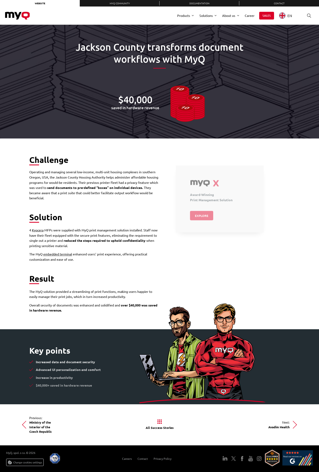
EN (285, 16)
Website (40, 3)
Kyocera (38, 230)
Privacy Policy (163, 458)
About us (228, 15)
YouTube (250, 458)
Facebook (242, 458)
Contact (279, 3)
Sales (266, 15)
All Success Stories (160, 428)
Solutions (206, 15)
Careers (127, 458)
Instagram (259, 458)
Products (183, 15)
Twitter (233, 458)
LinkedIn (225, 458)
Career (250, 15)
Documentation (199, 3)
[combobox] (288, 16)
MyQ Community (120, 3)
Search (307, 15)
